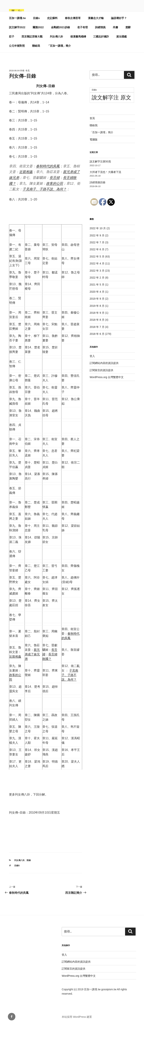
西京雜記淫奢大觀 (32, 59)
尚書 (115, 50)
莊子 (11, 59)
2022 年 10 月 (98, 251)
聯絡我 (36, 68)
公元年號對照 (17, 68)
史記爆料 (52, 41)
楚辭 (128, 50)
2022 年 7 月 (97, 265)
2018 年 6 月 (97, 357)
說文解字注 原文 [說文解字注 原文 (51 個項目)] (111, 120)
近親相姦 (26, 195)
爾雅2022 (38, 50)
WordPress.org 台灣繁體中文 (107, 400)
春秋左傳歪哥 (73, 41)
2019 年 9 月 (97, 321)
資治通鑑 (121, 59)
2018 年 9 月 (97, 335)
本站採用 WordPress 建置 (77, 1039)
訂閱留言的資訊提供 (101, 393)
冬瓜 (28, 94)
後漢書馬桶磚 (78, 59)
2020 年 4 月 (97, 314)
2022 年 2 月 (97, 300)
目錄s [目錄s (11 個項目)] (94, 113)
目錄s (36, 41)
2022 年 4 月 (97, 286)
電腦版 (94, 162)
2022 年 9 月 (97, 258)
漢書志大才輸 (96, 41)
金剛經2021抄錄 (60, 50)
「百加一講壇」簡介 (59, 68)
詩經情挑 (100, 50)
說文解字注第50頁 (100, 184)
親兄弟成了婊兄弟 (32, 677)
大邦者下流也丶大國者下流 (105, 195)
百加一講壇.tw (54, 15)
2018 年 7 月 (97, 350)
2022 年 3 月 (97, 293)
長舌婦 (55, 201)
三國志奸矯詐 (101, 59)
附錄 (29, 883)
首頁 (92, 141)
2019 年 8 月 (97, 328)
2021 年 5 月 (97, 307)
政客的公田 (54, 207)
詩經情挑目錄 (97, 205)
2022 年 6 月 (97, 272)
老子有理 (82, 50)
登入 (92, 379)
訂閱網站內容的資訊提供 (104, 386)
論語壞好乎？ (119, 41)
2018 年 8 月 (97, 342)
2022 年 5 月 (97, 279)
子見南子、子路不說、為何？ (44, 212)
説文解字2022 (17, 50)
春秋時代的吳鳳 (48, 189)
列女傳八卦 (56, 59)
